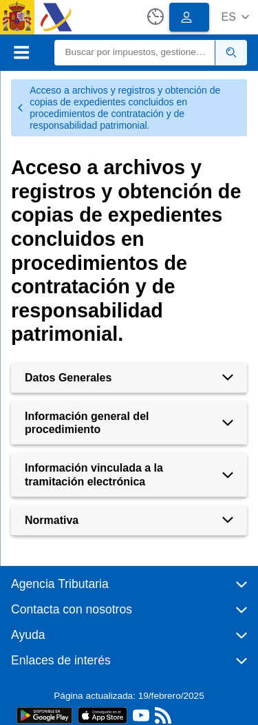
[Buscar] (135, 52)
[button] (235, 16)
